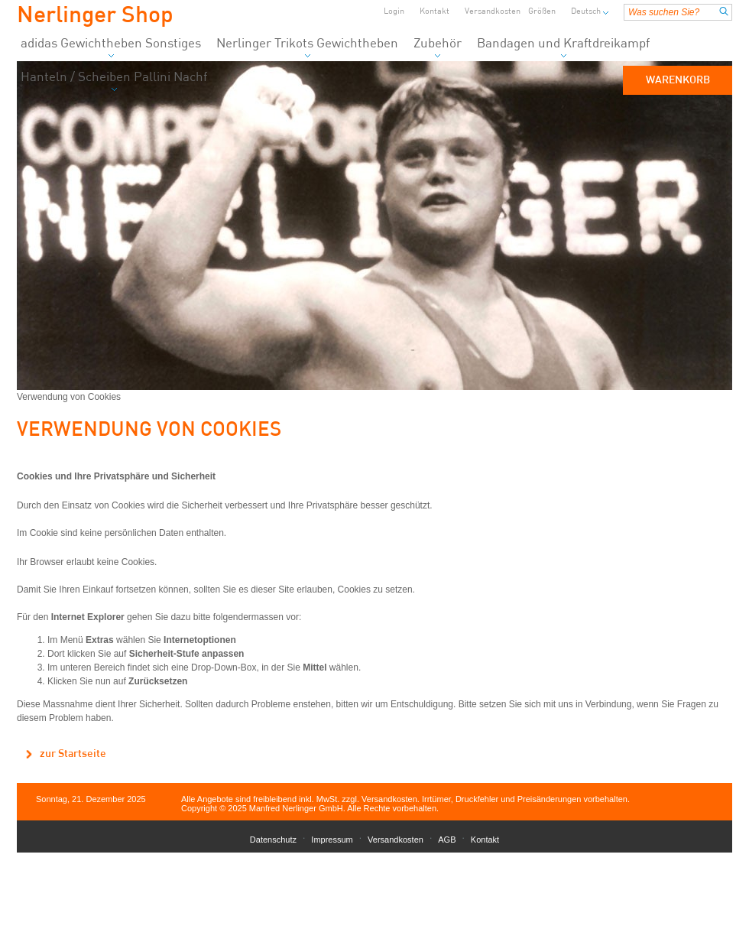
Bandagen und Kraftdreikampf (563, 47)
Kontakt (434, 12)
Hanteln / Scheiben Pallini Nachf (114, 81)
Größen (542, 12)
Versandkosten (492, 12)
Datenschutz (273, 839)
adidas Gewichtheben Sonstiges (111, 47)
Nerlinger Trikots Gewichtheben (307, 47)
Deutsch (586, 12)
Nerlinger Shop (95, 16)
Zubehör (437, 47)
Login (394, 12)
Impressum (331, 839)
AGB (447, 839)
